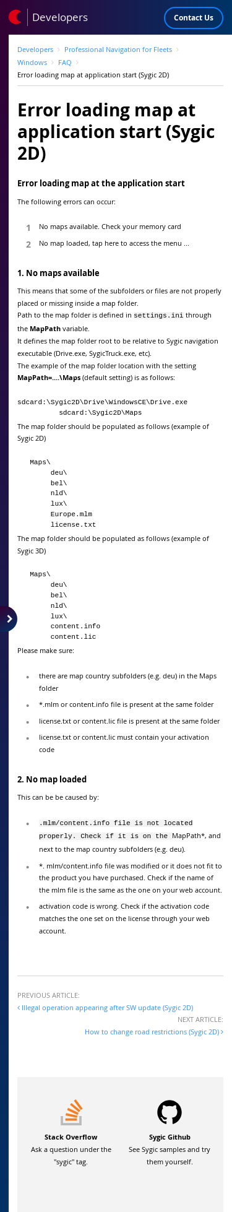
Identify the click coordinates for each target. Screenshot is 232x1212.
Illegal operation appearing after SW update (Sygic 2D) (105, 1003)
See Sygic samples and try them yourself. (169, 1145)
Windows (32, 62)
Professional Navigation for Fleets (118, 49)
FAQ (65, 62)
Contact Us (193, 17)
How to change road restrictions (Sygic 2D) (154, 1027)
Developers (35, 49)
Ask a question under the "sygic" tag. (71, 1145)
